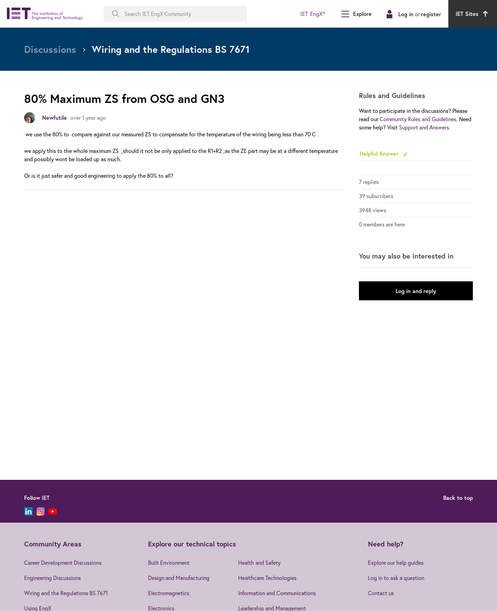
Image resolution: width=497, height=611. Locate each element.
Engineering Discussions (52, 577)
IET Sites (473, 13)
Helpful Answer (380, 153)
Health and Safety (259, 562)
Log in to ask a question (396, 577)
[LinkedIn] (28, 511)
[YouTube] (52, 511)
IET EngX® (312, 13)
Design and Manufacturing (178, 577)
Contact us (381, 593)
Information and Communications (277, 593)
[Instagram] (40, 511)
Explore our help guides (395, 562)
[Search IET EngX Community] (175, 14)
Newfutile (54, 117)
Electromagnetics (168, 593)
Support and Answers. (424, 127)
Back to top (458, 497)
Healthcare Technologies (267, 577)
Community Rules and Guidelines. (419, 119)
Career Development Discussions (62, 562)
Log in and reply (416, 290)
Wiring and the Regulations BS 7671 (66, 593)
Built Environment (168, 562)
